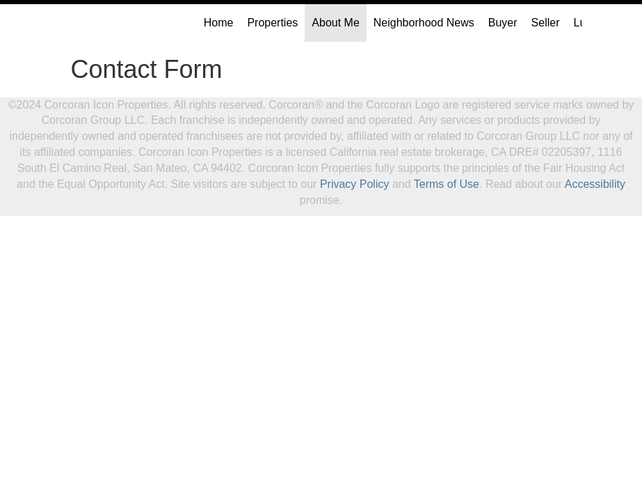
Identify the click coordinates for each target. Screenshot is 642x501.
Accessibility (595, 184)
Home (219, 23)
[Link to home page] (68, 23)
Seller (545, 23)
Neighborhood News (424, 23)
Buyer (502, 23)
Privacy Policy (355, 184)
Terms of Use (446, 184)
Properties (272, 23)
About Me (335, 23)
